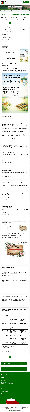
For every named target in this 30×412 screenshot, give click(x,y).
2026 (19, 19)
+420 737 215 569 (4, 392)
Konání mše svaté (6, 169)
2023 (7, 19)
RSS (13, 14)
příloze (3, 157)
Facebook (23, 19)
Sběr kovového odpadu (7, 206)
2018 (13, 17)
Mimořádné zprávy (21, 369)
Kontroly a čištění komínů (8, 267)
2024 (11, 19)
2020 (21, 17)
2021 (25, 17)
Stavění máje (5, 46)
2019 (17, 17)
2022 (3, 19)
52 (20, 23)
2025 (15, 19)
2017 (9, 17)
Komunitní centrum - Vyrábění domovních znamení (14, 221)
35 (17, 23)
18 (15, 23)
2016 (6, 17)
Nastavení (19, 410)
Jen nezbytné (15, 410)
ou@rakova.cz (3, 395)
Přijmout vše (11, 410)
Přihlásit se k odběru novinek (22, 14)
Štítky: (2, 17)
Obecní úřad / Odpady (5, 197)
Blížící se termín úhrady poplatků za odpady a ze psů (14, 182)
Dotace (7, 369)
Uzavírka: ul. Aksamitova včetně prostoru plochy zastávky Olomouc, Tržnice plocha (13, 123)
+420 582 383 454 (4, 390)
